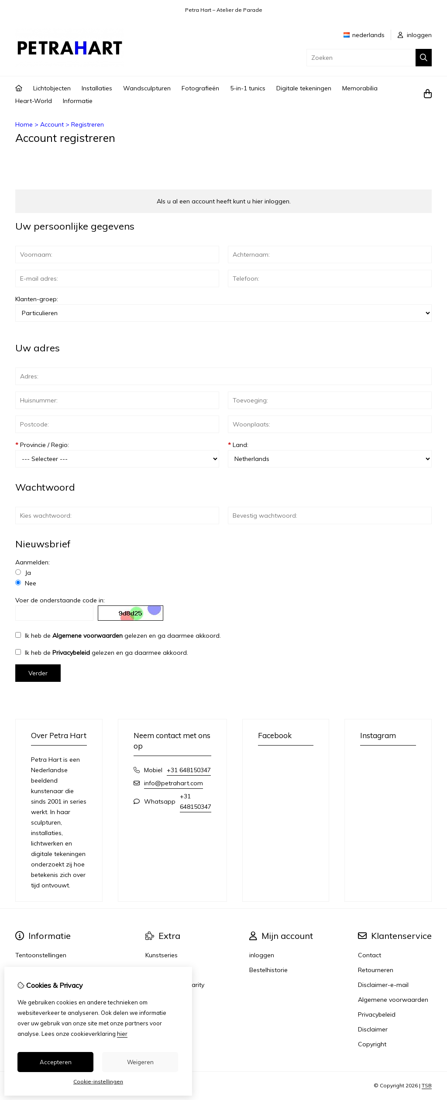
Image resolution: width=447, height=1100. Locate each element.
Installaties (97, 88)
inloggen (415, 35)
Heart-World (33, 101)
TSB (427, 1085)
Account (52, 124)
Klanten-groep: (36, 299)
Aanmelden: (32, 562)
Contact (369, 955)
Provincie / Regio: (42, 445)
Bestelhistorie (268, 970)
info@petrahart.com (173, 783)
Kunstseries (161, 955)
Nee (25, 583)
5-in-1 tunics (247, 88)
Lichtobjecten (52, 88)
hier (122, 1033)
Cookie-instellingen (98, 1081)
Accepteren (56, 1062)
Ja (23, 573)
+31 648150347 (189, 770)
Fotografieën (200, 88)
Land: (238, 445)
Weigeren (140, 1062)
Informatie (78, 101)
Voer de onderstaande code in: (60, 600)
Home (24, 124)
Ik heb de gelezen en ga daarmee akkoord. (118, 635)
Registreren (87, 124)
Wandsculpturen (147, 88)
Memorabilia (360, 88)
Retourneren (375, 970)
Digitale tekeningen (303, 88)
